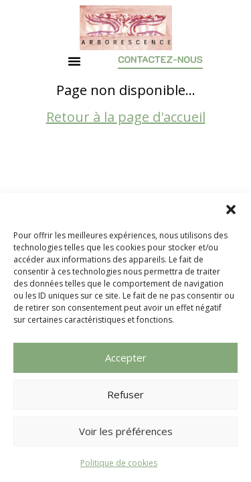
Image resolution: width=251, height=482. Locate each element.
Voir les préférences (126, 431)
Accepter (126, 357)
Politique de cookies (118, 463)
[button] (231, 209)
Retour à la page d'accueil (125, 143)
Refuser (125, 394)
